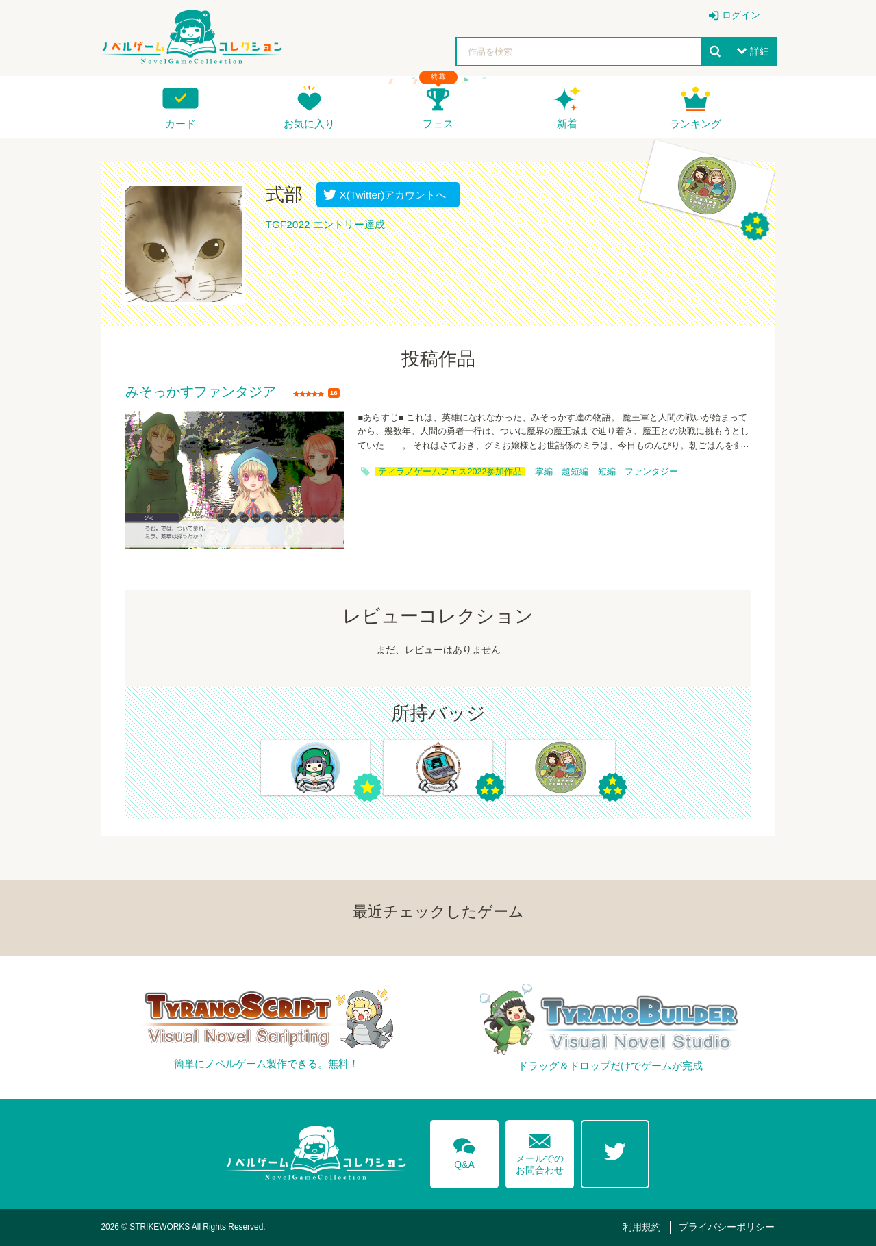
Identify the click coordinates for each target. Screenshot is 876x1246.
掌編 (544, 471)
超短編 (575, 471)
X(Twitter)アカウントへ (390, 194)
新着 (567, 123)
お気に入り (309, 123)
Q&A (464, 1151)
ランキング (695, 123)
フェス (438, 123)
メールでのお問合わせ (540, 1151)
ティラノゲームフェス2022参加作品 (450, 471)
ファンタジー (651, 471)
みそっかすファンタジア (200, 392)
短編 (607, 471)
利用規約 (642, 1226)
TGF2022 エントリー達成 (325, 224)
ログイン (741, 15)
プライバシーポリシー (727, 1226)
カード (180, 123)
